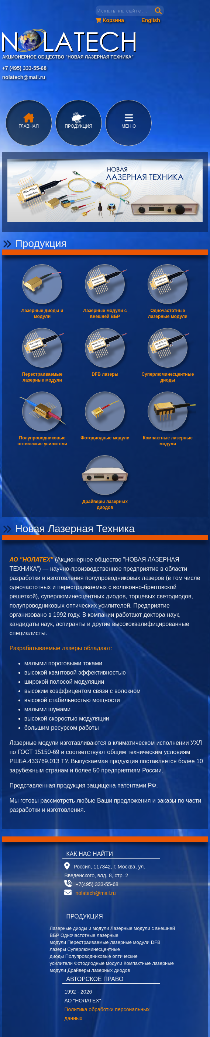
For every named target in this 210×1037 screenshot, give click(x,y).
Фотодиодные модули (105, 437)
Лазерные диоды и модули (42, 313)
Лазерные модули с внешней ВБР (105, 313)
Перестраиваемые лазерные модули (42, 377)
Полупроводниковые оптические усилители (42, 440)
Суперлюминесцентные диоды (167, 377)
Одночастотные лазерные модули (167, 313)
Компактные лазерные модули (168, 440)
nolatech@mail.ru (23, 77)
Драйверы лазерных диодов (105, 504)
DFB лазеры (105, 374)
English (150, 20)
